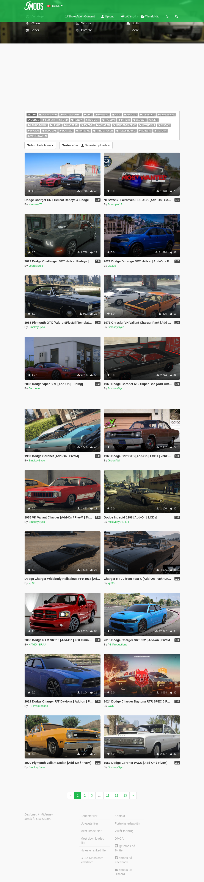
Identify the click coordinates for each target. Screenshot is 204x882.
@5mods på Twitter (125, 848)
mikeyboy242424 (118, 521)
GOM (111, 705)
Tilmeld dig (150, 16)
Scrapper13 (115, 204)
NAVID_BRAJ (37, 644)
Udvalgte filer (89, 823)
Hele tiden (40, 145)
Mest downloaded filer (92, 841)
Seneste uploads (86, 145)
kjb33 (31, 583)
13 (125, 795)
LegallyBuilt (35, 265)
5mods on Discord (123, 872)
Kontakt (120, 816)
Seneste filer (89, 816)
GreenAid (114, 460)
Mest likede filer (91, 831)
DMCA (119, 838)
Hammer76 (35, 204)
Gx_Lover (34, 388)
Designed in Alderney (39, 814)
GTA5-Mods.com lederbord (92, 860)
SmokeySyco (36, 327)
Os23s (112, 265)
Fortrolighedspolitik (127, 823)
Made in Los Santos (38, 818)
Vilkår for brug (124, 831)
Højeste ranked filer (94, 850)
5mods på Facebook (123, 860)
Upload (108, 16)
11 (108, 795)
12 (116, 795)
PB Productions (117, 644)
